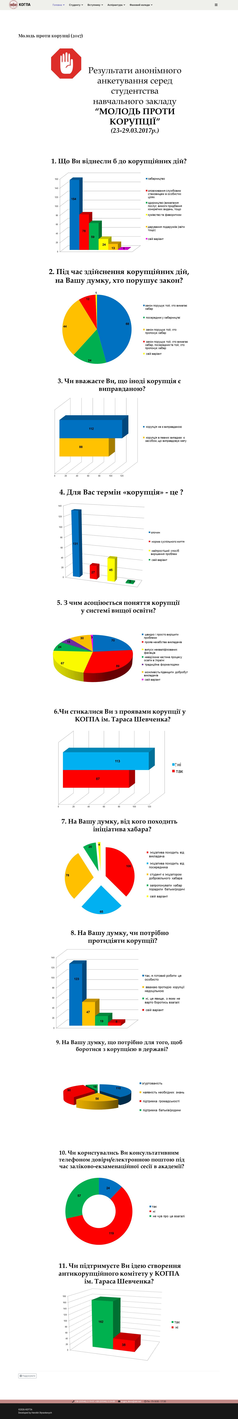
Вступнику (94, 5)
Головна (57, 5)
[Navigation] (216, 5)
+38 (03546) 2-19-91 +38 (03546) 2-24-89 (95, 1401)
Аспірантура (115, 5)
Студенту (74, 5)
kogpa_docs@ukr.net (131, 1401)
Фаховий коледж (140, 5)
